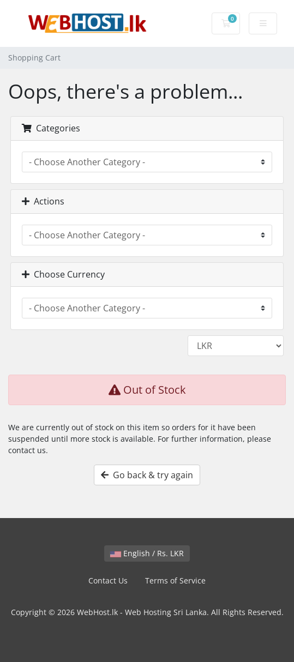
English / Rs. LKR (147, 553)
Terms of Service (175, 580)
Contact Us (108, 580)
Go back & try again (147, 475)
